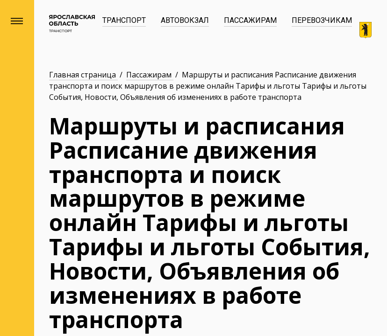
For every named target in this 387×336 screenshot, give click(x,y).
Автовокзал (185, 20)
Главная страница (83, 75)
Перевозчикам (322, 20)
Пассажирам (250, 20)
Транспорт (124, 20)
